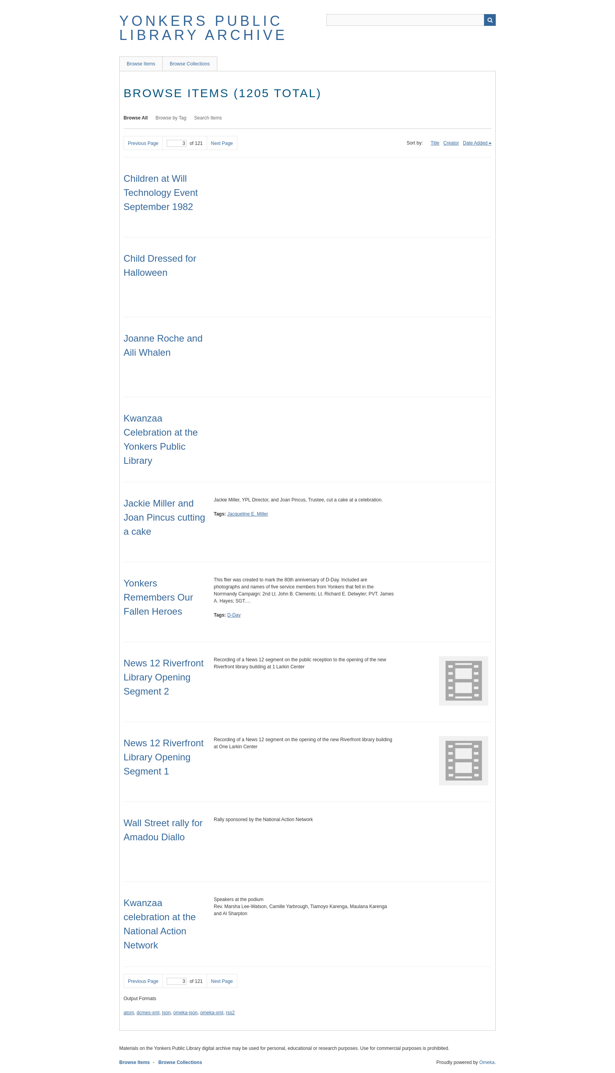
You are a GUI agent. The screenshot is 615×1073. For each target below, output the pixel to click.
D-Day (233, 615)
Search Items (208, 118)
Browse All (136, 118)
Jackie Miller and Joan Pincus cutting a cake (164, 517)
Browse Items (141, 64)
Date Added (475, 143)
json (166, 1012)
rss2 (230, 1012)
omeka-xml (211, 1012)
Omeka (487, 1062)
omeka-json (185, 1012)
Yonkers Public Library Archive (203, 28)
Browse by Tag (171, 118)
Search (490, 20)
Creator (451, 143)
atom (129, 1012)
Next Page (222, 143)
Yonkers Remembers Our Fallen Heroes (158, 597)
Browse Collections (190, 64)
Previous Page (143, 143)
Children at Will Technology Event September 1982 (161, 192)
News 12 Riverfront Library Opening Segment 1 (164, 757)
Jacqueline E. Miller (247, 514)
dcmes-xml (147, 1012)
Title (435, 143)
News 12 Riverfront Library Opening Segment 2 (164, 677)
